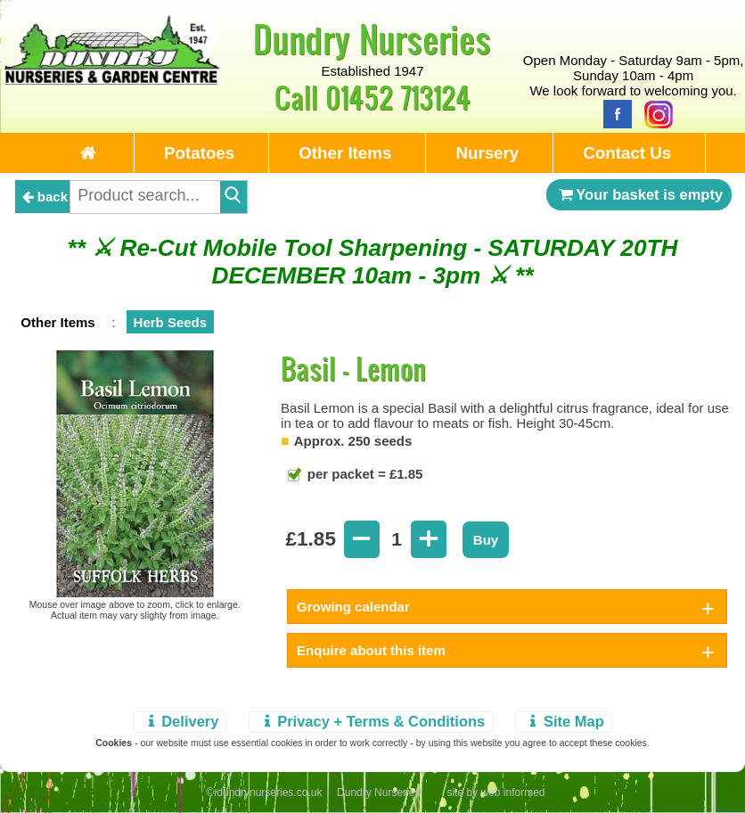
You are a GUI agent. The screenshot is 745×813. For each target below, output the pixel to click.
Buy (485, 539)
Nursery (487, 153)
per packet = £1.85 (363, 473)
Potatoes (199, 153)
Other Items (345, 153)
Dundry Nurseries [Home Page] (372, 38)
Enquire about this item (371, 650)
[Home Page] (112, 79)
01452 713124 (398, 97)
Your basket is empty (639, 194)
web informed (512, 792)
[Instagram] (654, 112)
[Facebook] (613, 112)
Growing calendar (353, 606)
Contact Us (627, 153)
